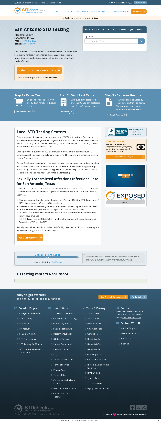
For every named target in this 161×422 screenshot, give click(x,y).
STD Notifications (27, 339)
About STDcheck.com (63, 359)
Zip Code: (89, 36)
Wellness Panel (94, 323)
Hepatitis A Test (94, 339)
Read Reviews (57, 262)
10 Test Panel (93, 318)
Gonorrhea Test (94, 333)
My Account (24, 328)
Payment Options (61, 349)
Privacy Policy (59, 370)
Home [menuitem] (55, 11)
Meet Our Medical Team (64, 388)
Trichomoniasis (94, 383)
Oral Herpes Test (95, 354)
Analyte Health (140, 414)
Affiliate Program (129, 328)
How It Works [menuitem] (80, 11)
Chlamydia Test (94, 328)
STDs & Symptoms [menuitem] (118, 11)
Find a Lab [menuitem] (66, 11)
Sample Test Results (62, 328)
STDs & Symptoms (27, 333)
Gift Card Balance (61, 339)
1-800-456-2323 (121, 2)
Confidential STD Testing (65, 318)
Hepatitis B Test (94, 344)
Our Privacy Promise (62, 323)
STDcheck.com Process (64, 313)
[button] (125, 176)
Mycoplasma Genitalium (98, 388)
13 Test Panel (93, 313)
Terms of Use (59, 375)
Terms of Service (61, 364)
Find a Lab (24, 323)
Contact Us (126, 338)
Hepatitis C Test (94, 349)
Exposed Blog (25, 318)
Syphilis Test (93, 378)
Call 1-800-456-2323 (131, 317)
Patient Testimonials (63, 344)
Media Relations (128, 333)
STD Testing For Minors (30, 344)
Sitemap (125, 343)
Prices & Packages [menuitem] (98, 11)
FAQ (55, 354)
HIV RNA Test (93, 373)
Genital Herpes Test (96, 359)
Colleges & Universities (30, 313)
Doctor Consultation (62, 333)
